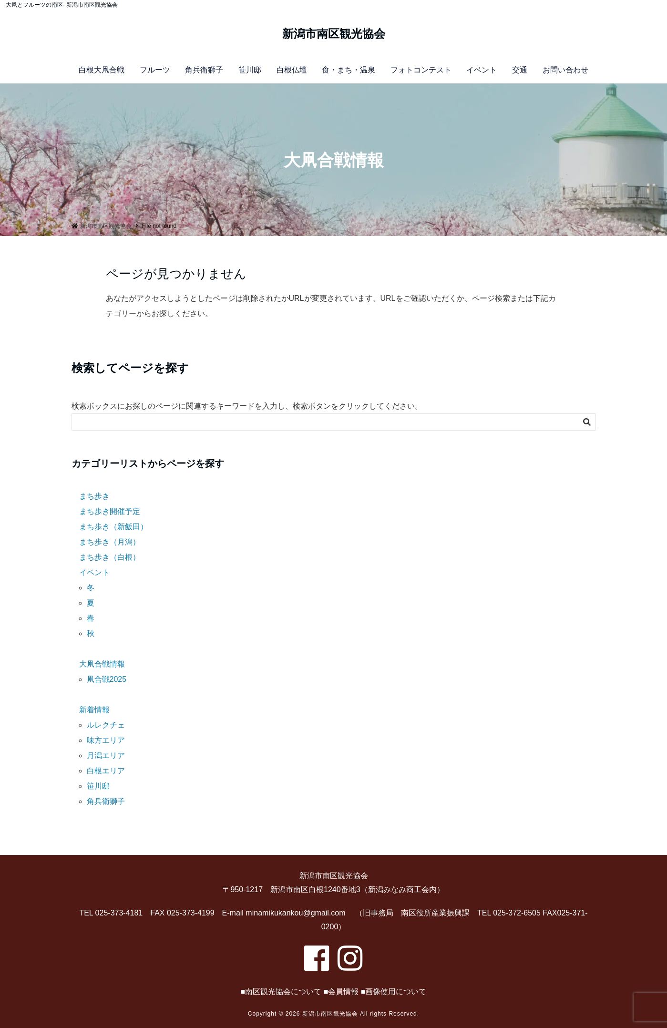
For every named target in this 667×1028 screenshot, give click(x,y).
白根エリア (106, 771)
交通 (519, 70)
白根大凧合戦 (101, 70)
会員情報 (343, 991)
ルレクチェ (106, 725)
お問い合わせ (565, 70)
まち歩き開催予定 (109, 511)
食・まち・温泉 (348, 70)
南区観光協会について (283, 991)
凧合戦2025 (107, 679)
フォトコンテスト (421, 70)
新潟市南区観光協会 (333, 34)
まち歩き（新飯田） (113, 527)
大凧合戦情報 (102, 664)
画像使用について (395, 991)
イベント (481, 70)
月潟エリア (106, 755)
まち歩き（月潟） (109, 542)
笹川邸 (249, 70)
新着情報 (94, 710)
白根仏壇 (292, 70)
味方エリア (106, 740)
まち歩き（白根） (109, 557)
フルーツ (155, 70)
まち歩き (94, 496)
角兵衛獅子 (204, 70)
